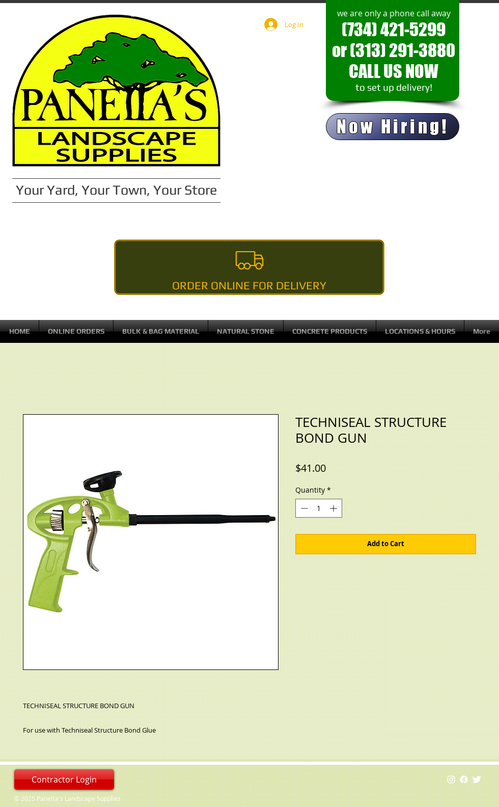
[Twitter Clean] (477, 779)
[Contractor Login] (64, 779)
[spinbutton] (319, 508)
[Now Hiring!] (392, 126)
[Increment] (334, 508)
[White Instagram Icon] (451, 779)
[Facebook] (464, 779)
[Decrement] (303, 508)
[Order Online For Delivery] (249, 267)
